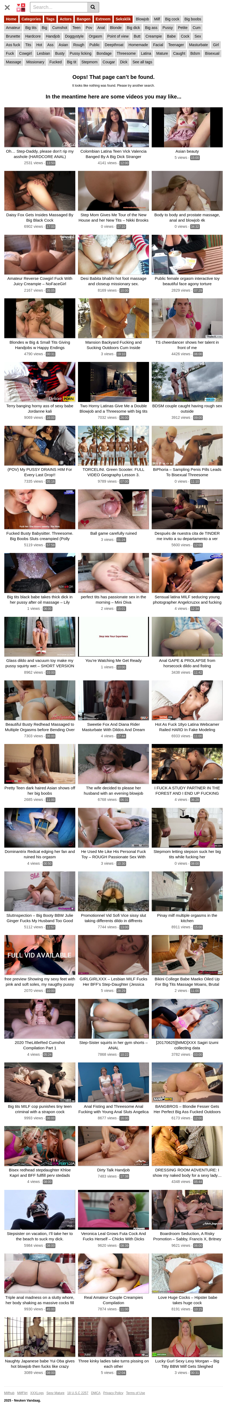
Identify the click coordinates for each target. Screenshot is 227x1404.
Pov (89, 27)
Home (11, 19)
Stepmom (89, 62)
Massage (13, 62)
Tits (28, 45)
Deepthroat (114, 45)
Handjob (53, 36)
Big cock (172, 19)
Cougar (109, 62)
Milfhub (9, 1386)
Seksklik (123, 19)
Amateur (13, 27)
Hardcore (33, 36)
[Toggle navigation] (9, 6)
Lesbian (43, 53)
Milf (157, 19)
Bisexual (212, 53)
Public (94, 45)
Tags (50, 19)
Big (44, 27)
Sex (197, 36)
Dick (123, 62)
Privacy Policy (113, 1386)
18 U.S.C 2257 (77, 1386)
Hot (39, 45)
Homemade (138, 45)
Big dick (133, 27)
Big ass (151, 27)
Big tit (71, 62)
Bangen (83, 19)
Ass (50, 45)
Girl (216, 45)
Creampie (154, 36)
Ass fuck (13, 45)
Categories (31, 19)
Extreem (103, 19)
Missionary (35, 62)
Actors (66, 19)
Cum (197, 27)
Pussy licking (80, 53)
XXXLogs (37, 1386)
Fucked (55, 62)
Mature (162, 53)
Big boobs (193, 19)
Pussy (167, 27)
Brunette (13, 36)
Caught (179, 53)
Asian (63, 45)
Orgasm (95, 36)
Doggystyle (74, 36)
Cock (185, 36)
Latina (146, 53)
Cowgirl (25, 53)
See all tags (142, 62)
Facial (158, 45)
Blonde (116, 27)
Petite (182, 27)
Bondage (104, 53)
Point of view (118, 36)
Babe (171, 36)
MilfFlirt (22, 1386)
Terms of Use (135, 1386)
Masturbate (198, 45)
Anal (101, 27)
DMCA (95, 1386)
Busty (60, 53)
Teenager (176, 45)
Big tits (31, 27)
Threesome (126, 53)
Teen (76, 27)
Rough (78, 45)
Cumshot (59, 27)
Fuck (10, 53)
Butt (137, 36)
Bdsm (195, 53)
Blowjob (142, 19)
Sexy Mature (55, 1386)
